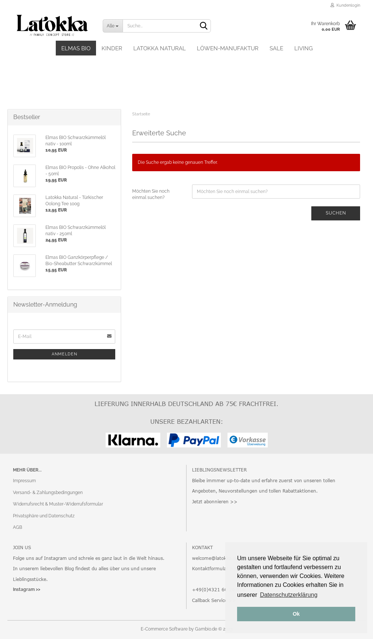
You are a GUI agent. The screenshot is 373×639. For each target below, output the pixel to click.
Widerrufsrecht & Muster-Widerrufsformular (58, 504)
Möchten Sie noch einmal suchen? (151, 194)
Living (303, 48)
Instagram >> (26, 589)
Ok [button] (296, 614)
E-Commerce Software (164, 629)
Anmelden (64, 354)
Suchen (336, 213)
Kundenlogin (345, 5)
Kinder (112, 48)
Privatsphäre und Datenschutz (44, 515)
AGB (17, 527)
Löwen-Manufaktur (228, 48)
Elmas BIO (75, 48)
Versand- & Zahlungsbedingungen (48, 492)
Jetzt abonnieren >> (214, 501)
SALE (276, 48)
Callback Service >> (214, 600)
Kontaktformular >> (214, 568)
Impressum (24, 480)
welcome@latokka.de (215, 558)
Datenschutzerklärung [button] (289, 595)
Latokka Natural (159, 48)
